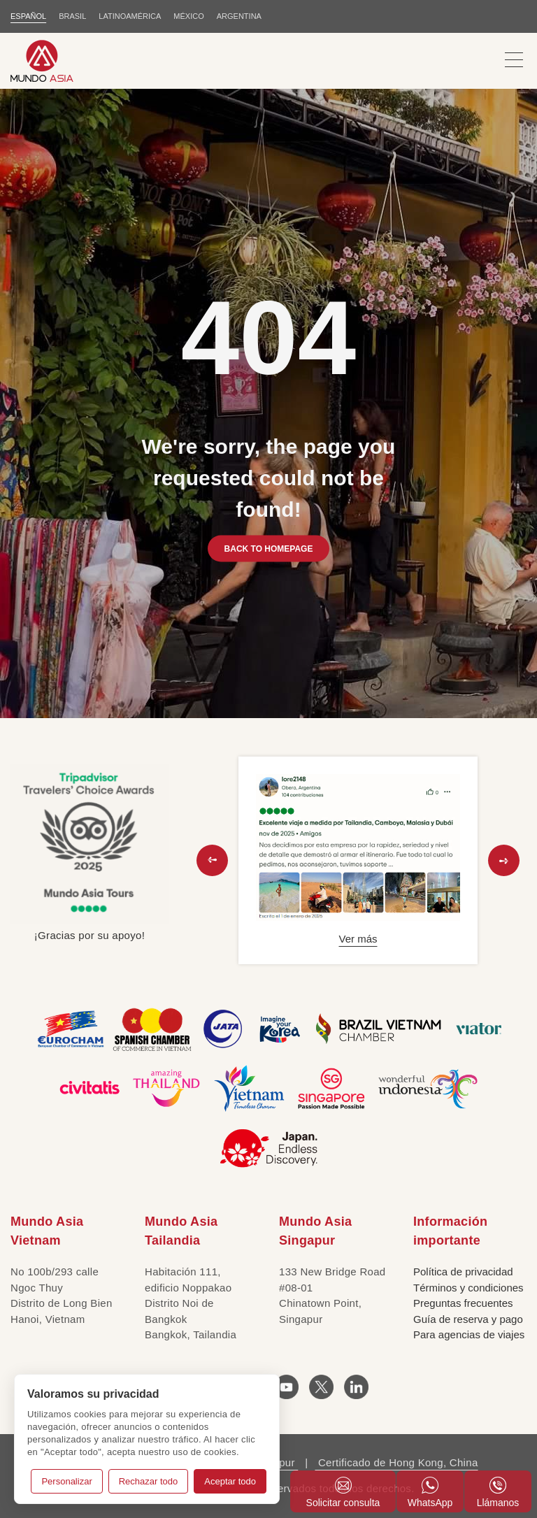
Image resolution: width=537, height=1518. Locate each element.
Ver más (357, 939)
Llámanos (498, 1492)
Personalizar (66, 1481)
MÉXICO (188, 16)
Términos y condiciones (468, 1288)
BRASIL (72, 16)
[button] (212, 860)
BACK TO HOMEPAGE (268, 548)
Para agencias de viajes (468, 1334)
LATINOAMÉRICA (130, 16)
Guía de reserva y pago (468, 1319)
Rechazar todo (148, 1481)
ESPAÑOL (28, 16)
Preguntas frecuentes (463, 1303)
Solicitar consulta (343, 1492)
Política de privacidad (463, 1271)
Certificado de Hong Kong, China (396, 1462)
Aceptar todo (230, 1481)
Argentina (239, 16)
